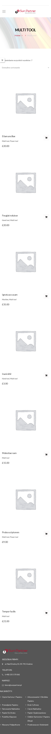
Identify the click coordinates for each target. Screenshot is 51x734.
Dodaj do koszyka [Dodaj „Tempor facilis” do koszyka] (46, 612)
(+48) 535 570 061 (12, 674)
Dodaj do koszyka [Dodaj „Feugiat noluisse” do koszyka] (46, 217)
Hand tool (5, 220)
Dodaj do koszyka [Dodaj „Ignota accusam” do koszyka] (46, 296)
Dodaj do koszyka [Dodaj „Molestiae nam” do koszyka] (46, 454)
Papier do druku (8, 713)
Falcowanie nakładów (11, 709)
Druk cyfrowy (33, 705)
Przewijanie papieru (10, 705)
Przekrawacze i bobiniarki (37, 725)
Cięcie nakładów (34, 709)
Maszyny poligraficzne (11, 725)
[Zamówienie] (25, 67)
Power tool (14, 141)
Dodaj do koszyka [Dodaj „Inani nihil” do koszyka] (46, 375)
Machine (5, 299)
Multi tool (5, 141)
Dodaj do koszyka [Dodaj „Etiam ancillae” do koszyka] (46, 137)
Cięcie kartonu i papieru (12, 697)
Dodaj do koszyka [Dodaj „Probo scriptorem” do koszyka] (46, 533)
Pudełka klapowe (9, 717)
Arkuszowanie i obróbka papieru (37, 699)
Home (17, 35)
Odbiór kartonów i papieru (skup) (38, 719)
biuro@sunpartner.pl (13, 685)
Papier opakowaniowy (36, 713)
